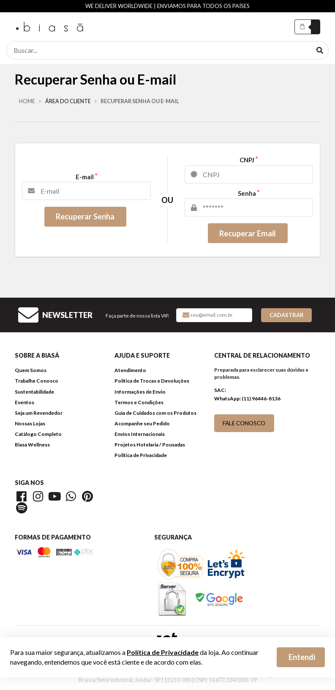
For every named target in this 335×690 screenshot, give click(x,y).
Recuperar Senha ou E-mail (140, 101)
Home (27, 101)
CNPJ (247, 160)
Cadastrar (287, 315)
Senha (247, 193)
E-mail (85, 177)
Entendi (302, 657)
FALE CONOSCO (244, 423)
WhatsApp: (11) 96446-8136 (247, 398)
